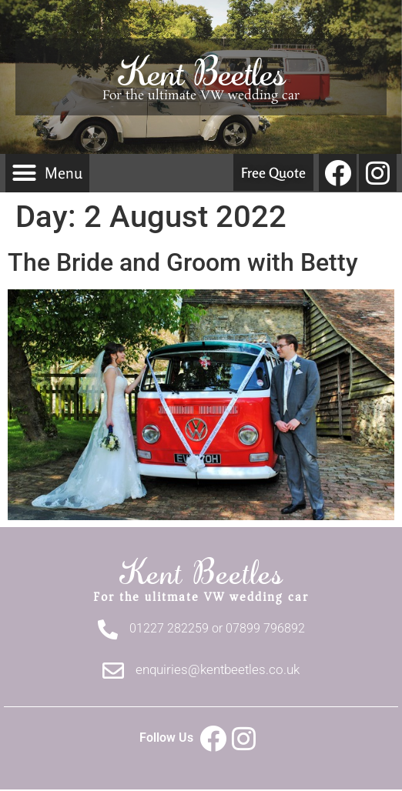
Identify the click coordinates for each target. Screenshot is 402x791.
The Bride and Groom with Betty (183, 262)
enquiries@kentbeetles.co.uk (218, 669)
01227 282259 (169, 628)
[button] (47, 173)
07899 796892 (265, 628)
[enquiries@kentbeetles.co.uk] (113, 671)
